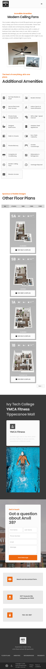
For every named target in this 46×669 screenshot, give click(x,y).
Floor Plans (6, 655)
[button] (41, 4)
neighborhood (29, 655)
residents (40, 655)
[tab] (5, 206)
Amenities (17, 655)
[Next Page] (41, 386)
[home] (20, 4)
